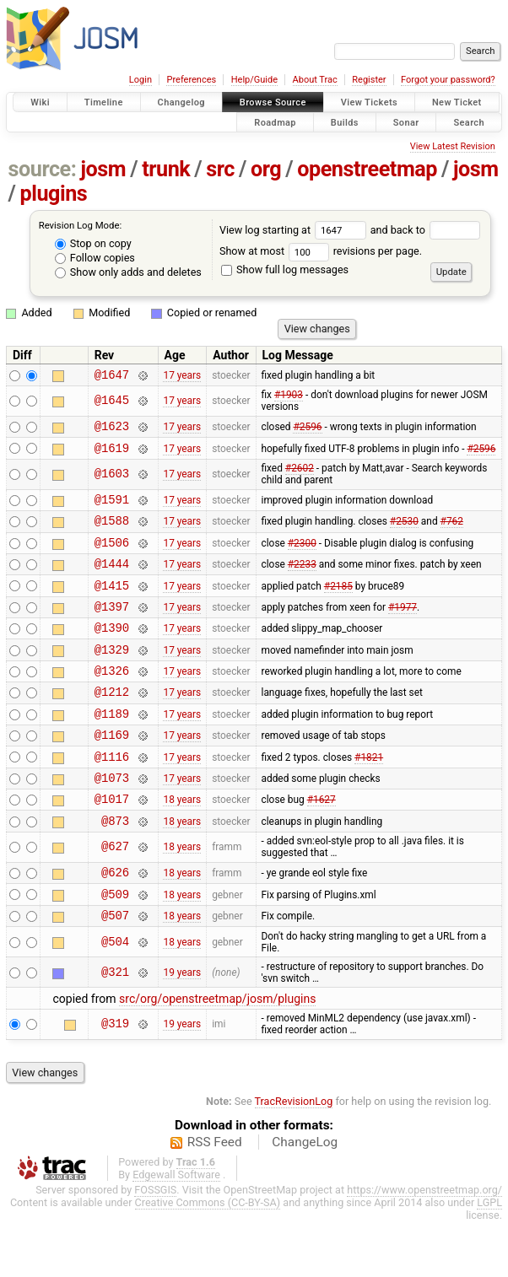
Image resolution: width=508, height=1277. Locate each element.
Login (140, 79)
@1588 (112, 533)
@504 (115, 997)
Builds (345, 121)
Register (369, 79)
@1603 (112, 482)
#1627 (321, 844)
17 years (182, 376)
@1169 (112, 772)
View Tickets (369, 102)
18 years (182, 844)
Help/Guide (254, 79)
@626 (115, 922)
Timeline (103, 102)
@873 (115, 868)
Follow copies (95, 257)
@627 (115, 895)
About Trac (315, 79)
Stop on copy (93, 243)
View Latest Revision (452, 146)
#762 (451, 533)
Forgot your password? (448, 79)
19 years (182, 1028)
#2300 (302, 557)
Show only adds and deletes (128, 272)
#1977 (402, 628)
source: (42, 169)
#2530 (404, 533)
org (266, 169)
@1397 (112, 629)
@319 (115, 1080)
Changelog (181, 102)
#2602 (299, 476)
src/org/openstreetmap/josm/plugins (217, 1054)
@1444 (112, 581)
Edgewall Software (176, 1230)
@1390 (112, 652)
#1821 (368, 796)
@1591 (112, 509)
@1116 (112, 797)
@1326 (112, 700)
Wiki (40, 102)
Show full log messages (285, 269)
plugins (53, 193)
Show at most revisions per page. (320, 251)
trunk (166, 169)
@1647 (112, 377)
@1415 (112, 605)
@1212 (112, 724)
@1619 (112, 455)
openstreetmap (367, 169)
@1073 (112, 820)
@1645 (112, 404)
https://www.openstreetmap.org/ (424, 1245)
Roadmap (275, 121)
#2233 (302, 581)
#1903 (288, 397)
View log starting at (294, 230)
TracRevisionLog (294, 1156)
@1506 (112, 557)
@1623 (112, 431)
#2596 (307, 431)
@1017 (112, 844)
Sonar (406, 121)
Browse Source (273, 102)
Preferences (191, 79)
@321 (115, 1028)
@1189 (112, 749)
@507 (115, 970)
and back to (425, 230)
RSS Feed (214, 1197)
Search (468, 121)
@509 (115, 947)
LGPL (489, 1258)
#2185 (338, 605)
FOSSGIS (155, 1245)
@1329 (112, 677)
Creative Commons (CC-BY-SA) (208, 1258)
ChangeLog (305, 1197)
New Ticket (457, 102)
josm (103, 169)
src (220, 169)
